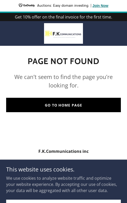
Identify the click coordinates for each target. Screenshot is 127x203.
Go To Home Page (63, 105)
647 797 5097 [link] (63, 161)
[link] (63, 33)
